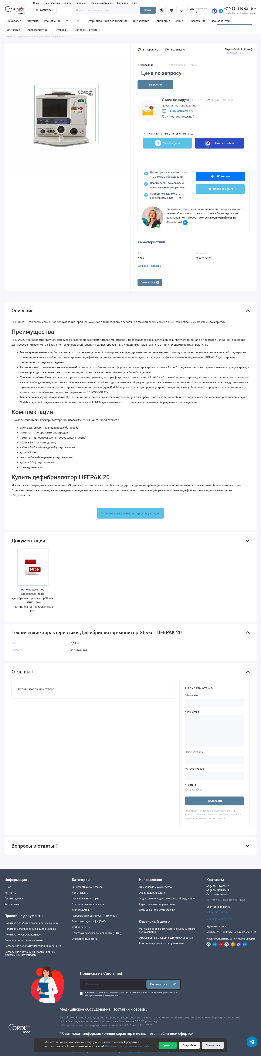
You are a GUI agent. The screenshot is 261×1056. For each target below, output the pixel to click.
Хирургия (33, 20)
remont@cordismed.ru (219, 919)
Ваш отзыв (193, 712)
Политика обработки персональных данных (31, 923)
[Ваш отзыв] (214, 731)
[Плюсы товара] (214, 760)
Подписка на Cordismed (101, 974)
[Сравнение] (171, 10)
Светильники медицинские (88, 904)
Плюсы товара (194, 752)
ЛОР (80, 20)
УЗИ (69, 20)
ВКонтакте (220, 176)
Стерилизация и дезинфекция (108, 20)
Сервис (179, 20)
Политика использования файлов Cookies (30, 928)
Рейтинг (191, 785)
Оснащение (162, 20)
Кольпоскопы (80, 892)
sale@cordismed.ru (217, 912)
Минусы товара (194, 768)
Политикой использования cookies (128, 1046)
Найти (148, 10)
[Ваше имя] (214, 703)
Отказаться (213, 1045)
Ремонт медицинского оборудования (161, 943)
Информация (198, 20)
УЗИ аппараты (81, 927)
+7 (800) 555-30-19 (217, 890)
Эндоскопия (142, 20)
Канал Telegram (220, 189)
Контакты (122, 3)
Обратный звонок (217, 894)
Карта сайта (12, 904)
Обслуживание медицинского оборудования (166, 937)
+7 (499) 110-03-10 (240, 9)
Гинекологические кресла (87, 887)
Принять (167, 1045)
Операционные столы (85, 938)
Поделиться (149, 282)
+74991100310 (176, 116)
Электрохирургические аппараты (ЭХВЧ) (96, 933)
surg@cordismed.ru (181, 110)
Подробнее (189, 1045)
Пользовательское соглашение (23, 940)
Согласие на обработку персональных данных (32, 946)
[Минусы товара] (214, 776)
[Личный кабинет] (162, 10)
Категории (45, 10)
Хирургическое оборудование (157, 904)
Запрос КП (155, 84)
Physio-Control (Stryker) (238, 49)
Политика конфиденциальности (23, 934)
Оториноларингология (152, 892)
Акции (67, 3)
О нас (36, 3)
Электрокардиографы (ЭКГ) (89, 921)
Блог (134, 3)
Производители (221, 20)
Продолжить (214, 800)
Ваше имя (192, 695)
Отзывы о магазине (102, 3)
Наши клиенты (52, 3)
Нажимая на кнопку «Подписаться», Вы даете (131, 994)
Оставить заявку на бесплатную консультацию (130, 513)
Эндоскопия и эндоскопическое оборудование (167, 898)
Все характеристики (150, 265)
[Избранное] (181, 10)
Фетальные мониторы (85, 898)
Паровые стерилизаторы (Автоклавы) (95, 915)
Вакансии (81, 3)
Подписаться (163, 984)
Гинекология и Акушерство (155, 887)
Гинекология (13, 20)
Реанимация (53, 20)
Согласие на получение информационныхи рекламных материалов (29, 954)
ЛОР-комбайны (81, 910)
